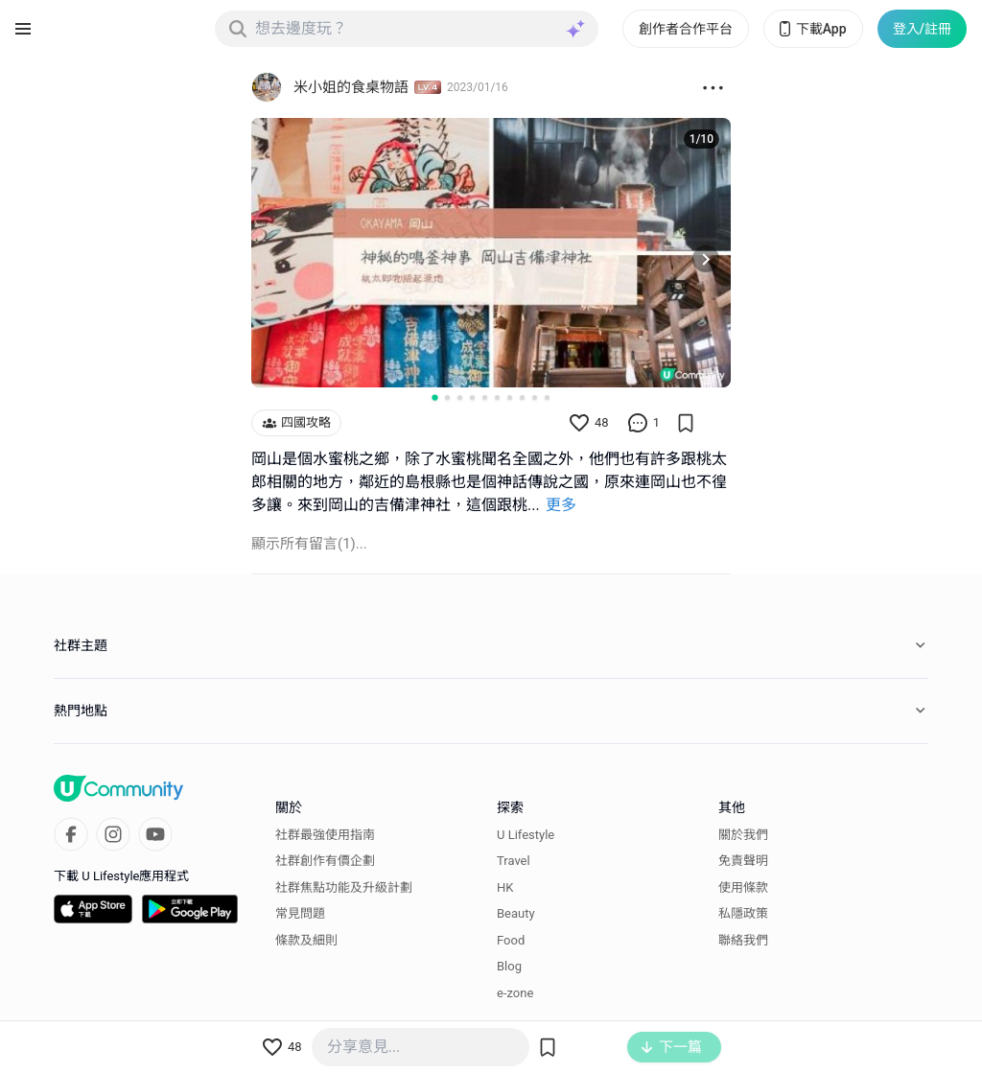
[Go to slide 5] (484, 397)
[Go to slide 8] (522, 397)
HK (505, 886)
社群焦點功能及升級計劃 (343, 886)
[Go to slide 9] (534, 397)
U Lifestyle (525, 834)
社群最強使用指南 (325, 834)
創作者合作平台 (686, 28)
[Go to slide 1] (434, 397)
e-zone (515, 992)
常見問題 (300, 913)
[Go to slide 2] (447, 397)
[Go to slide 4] (472, 397)
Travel (513, 860)
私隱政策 (743, 913)
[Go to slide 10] (547, 397)
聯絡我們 (743, 939)
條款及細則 (306, 939)
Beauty (516, 913)
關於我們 (743, 834)
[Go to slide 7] (509, 397)
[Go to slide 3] (459, 397)
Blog (509, 966)
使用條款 (743, 886)
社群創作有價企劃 (325, 860)
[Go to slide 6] (497, 397)
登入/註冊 (922, 28)
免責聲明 (743, 860)
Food (511, 939)
